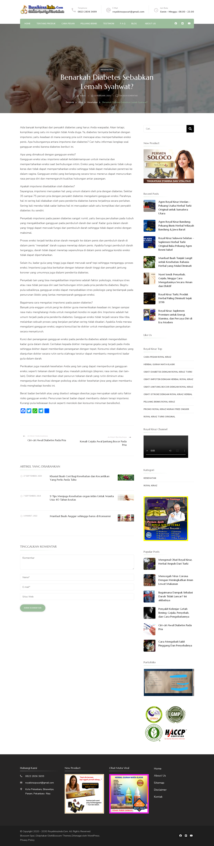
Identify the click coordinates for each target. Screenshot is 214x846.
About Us (150, 23)
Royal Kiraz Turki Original (159, 416)
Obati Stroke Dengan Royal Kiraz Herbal (168, 394)
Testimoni (108, 23)
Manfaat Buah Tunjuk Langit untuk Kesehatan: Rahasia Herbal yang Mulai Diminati (175, 261)
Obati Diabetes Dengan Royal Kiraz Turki (168, 371)
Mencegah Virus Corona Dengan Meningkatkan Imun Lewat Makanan (175, 580)
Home (27, 23)
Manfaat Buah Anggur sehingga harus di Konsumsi (80, 516)
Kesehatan (107, 69)
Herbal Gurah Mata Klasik (159, 364)
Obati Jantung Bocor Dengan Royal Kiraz (168, 386)
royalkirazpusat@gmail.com (128, 11)
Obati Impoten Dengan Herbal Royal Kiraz (168, 379)
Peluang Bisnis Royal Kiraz (159, 401)
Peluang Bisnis (89, 23)
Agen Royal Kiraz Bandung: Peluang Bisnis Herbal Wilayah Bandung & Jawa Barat (176, 225)
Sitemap (159, 783)
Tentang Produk (46, 23)
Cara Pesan (68, 23)
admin (83, 96)
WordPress (93, 835)
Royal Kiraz (150, 485)
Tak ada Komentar (128, 95)
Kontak (158, 797)
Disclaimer (160, 790)
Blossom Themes (61, 835)
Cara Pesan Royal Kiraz (157, 357)
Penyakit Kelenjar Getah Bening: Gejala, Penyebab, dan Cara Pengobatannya (173, 612)
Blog (134, 23)
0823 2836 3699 (87, 11)
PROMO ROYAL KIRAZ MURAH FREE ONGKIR (166, 409)
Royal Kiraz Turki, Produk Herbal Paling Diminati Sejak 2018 (175, 298)
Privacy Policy (27, 840)
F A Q (122, 23)
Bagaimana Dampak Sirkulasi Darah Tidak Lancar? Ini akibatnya (175, 596)
